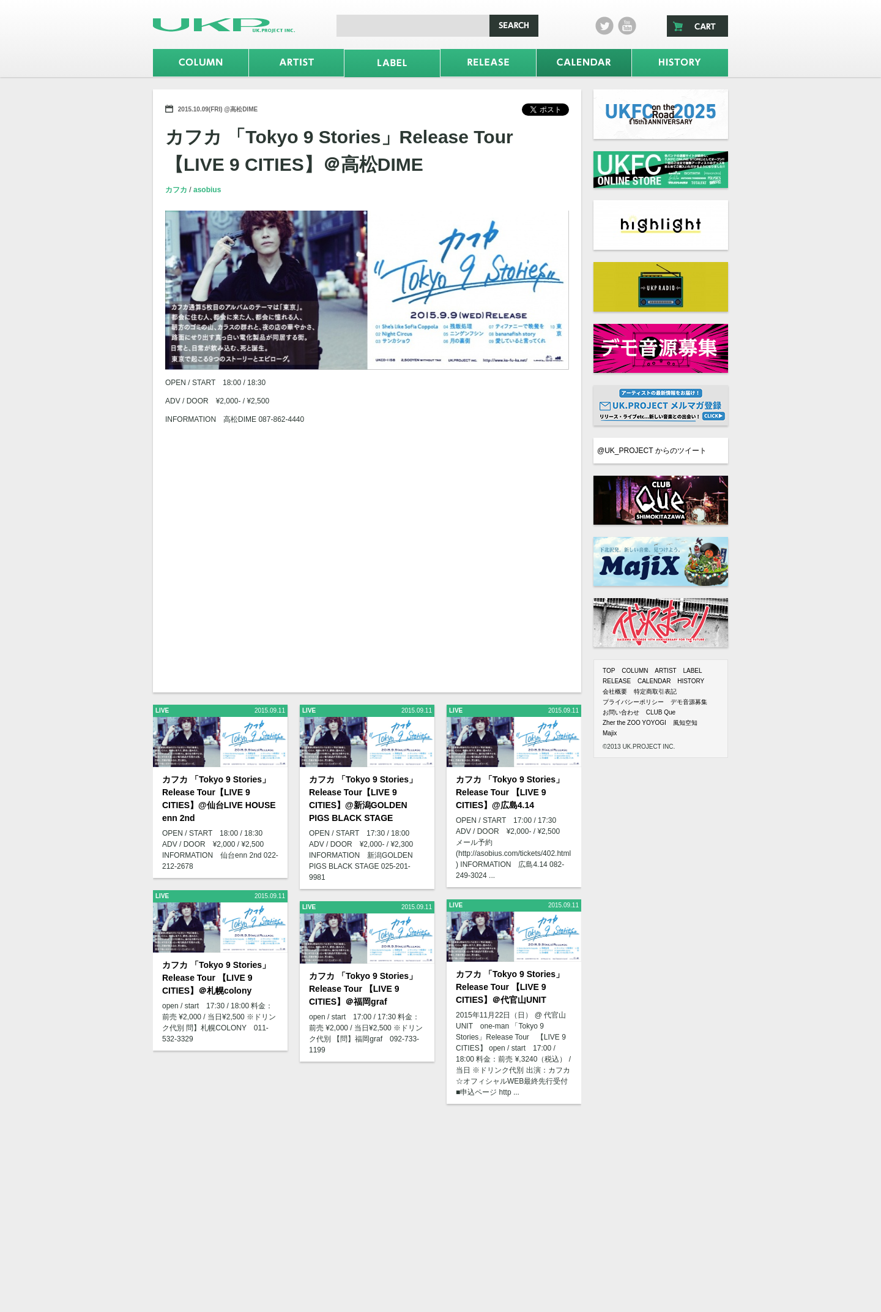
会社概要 (615, 691)
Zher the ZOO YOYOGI (634, 722)
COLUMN (635, 670)
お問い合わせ (621, 712)
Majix (610, 733)
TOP (609, 670)
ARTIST (665, 670)
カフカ (177, 190)
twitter (604, 26)
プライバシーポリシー (633, 702)
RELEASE (617, 681)
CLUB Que (660, 712)
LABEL (692, 670)
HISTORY (690, 681)
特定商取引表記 (655, 691)
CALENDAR (654, 681)
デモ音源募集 (689, 702)
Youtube (627, 26)
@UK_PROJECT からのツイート (652, 450)
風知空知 (685, 722)
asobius (207, 190)
